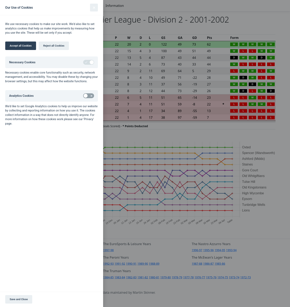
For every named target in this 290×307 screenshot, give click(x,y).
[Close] (94, 7)
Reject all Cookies (53, 45)
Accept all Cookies (21, 45)
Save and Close (19, 299)
